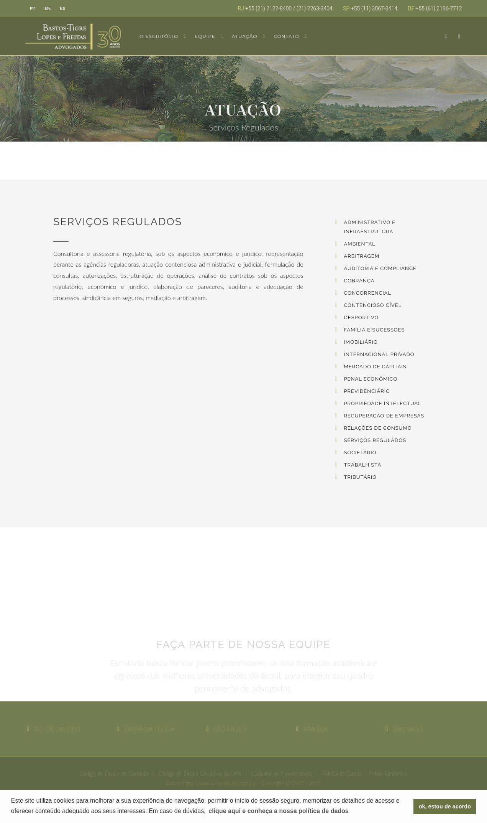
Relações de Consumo (378, 428)
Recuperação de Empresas (384, 416)
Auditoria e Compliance (380, 268)
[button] (278, 811)
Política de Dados (342, 773)
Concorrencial (368, 293)
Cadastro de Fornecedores (282, 773)
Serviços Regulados (375, 440)
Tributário (360, 477)
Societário (360, 452)
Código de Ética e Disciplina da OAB (200, 773)
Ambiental (359, 244)
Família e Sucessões (374, 330)
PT (33, 8)
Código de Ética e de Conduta (113, 773)
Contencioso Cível (373, 305)
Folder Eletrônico (388, 773)
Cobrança (359, 281)
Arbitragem (362, 256)
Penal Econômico (371, 379)
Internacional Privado (379, 354)
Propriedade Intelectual (382, 403)
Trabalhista (363, 465)
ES (62, 8)
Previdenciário (367, 391)
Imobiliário (361, 342)
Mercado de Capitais (375, 366)
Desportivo (361, 317)
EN (47, 8)
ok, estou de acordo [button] (445, 806)
